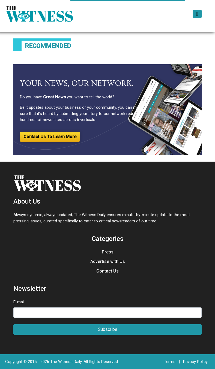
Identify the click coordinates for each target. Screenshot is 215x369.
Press (108, 252)
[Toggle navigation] (197, 14)
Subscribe (107, 329)
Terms (169, 361)
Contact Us (107, 271)
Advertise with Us (107, 261)
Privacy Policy (195, 361)
